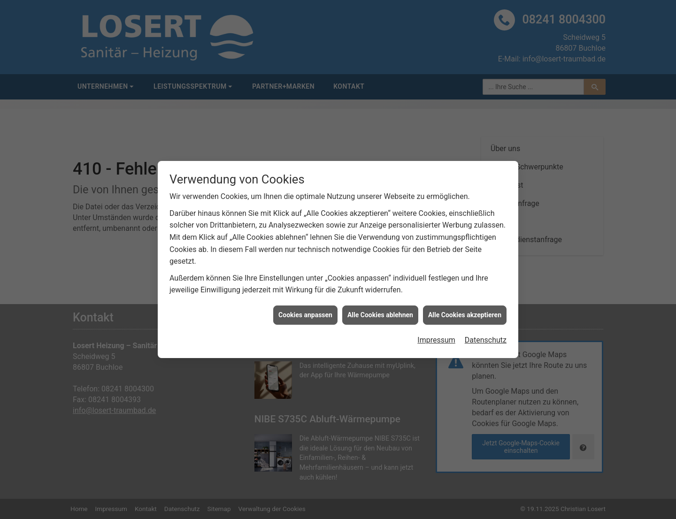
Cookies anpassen (305, 312)
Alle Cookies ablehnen (380, 312)
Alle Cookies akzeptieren (464, 312)
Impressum (436, 338)
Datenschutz (486, 338)
